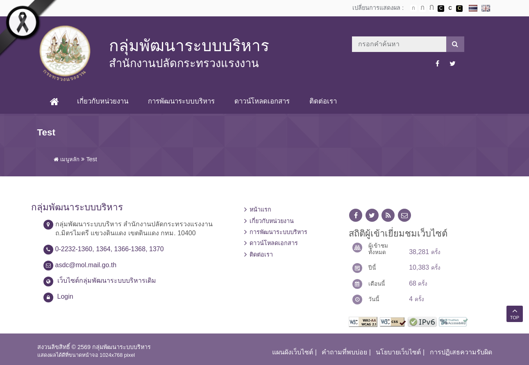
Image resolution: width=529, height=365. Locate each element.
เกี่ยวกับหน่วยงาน (102, 101)
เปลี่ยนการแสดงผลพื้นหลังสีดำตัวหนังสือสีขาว (441, 8)
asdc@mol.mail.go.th (86, 264)
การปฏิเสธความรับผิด (461, 352)
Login (65, 296)
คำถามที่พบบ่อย (344, 352)
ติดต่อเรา (323, 101)
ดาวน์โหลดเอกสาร (262, 101)
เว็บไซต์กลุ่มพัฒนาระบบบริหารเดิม (106, 280)
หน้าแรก (260, 209)
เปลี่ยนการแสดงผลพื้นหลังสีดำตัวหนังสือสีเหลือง (459, 8)
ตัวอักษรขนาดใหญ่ (432, 8)
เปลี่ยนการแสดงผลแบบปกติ (450, 8)
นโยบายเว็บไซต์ (398, 352)
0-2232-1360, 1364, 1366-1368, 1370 (109, 249)
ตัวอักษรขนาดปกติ (413, 8)
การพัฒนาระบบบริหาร (181, 101)
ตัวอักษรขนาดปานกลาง (422, 8)
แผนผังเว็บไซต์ (292, 352)
